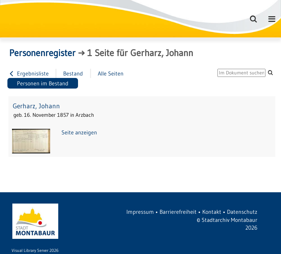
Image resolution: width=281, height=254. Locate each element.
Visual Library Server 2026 (35, 250)
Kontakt (211, 211)
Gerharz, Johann (36, 106)
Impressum (140, 211)
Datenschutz (242, 211)
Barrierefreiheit (178, 211)
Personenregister (42, 53)
